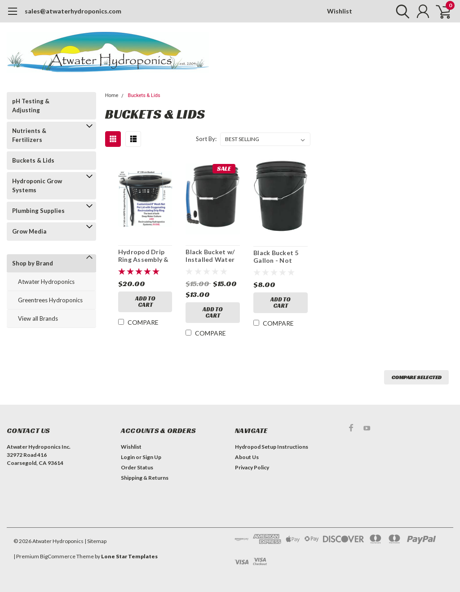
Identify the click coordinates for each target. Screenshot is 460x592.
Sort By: (206, 138)
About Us (247, 457)
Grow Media (29, 231)
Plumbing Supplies (38, 210)
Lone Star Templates (129, 556)
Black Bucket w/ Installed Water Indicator (210, 256)
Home (112, 95)
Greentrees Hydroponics (50, 300)
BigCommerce (57, 556)
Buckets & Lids (33, 160)
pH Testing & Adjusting (30, 105)
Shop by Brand (32, 263)
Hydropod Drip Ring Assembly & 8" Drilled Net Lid (145, 256)
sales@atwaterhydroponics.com (73, 11)
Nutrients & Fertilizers (29, 135)
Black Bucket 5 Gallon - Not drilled (276, 257)
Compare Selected (416, 377)
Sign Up (151, 457)
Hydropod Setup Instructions (271, 446)
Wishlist (339, 11)
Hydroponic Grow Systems (37, 185)
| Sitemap (95, 541)
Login (128, 457)
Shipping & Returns (144, 477)
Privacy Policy (252, 467)
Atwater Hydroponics (46, 281)
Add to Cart (145, 302)
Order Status (137, 467)
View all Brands (38, 318)
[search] (400, 11)
